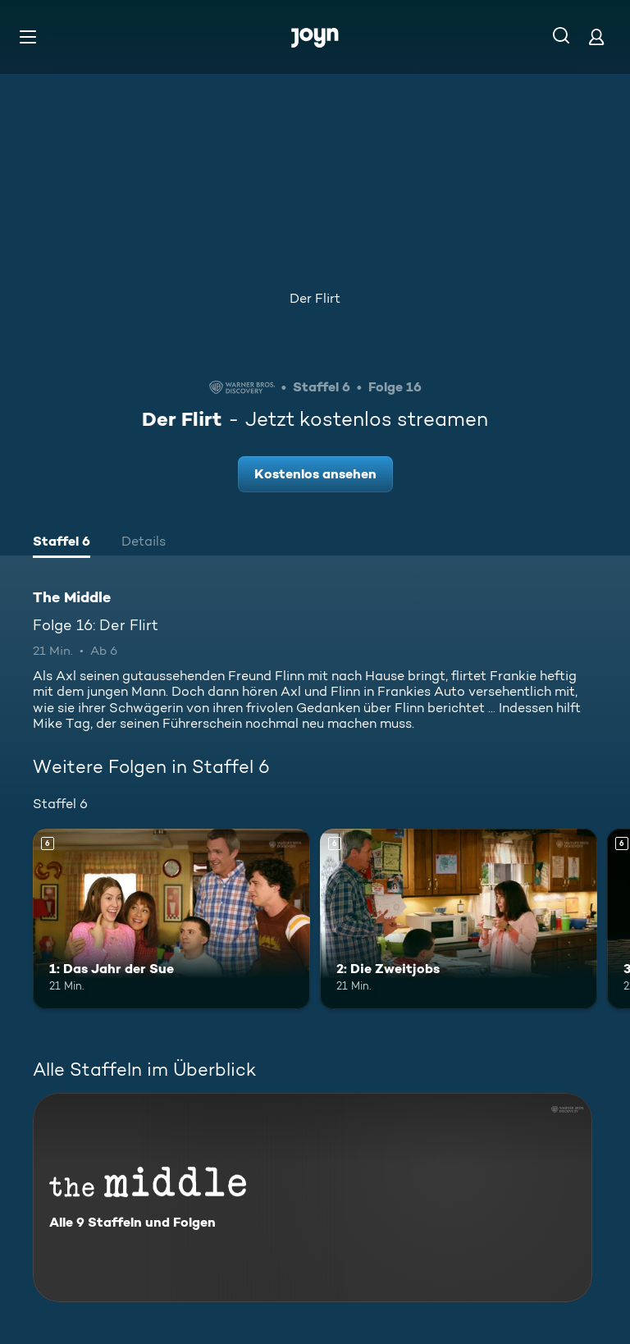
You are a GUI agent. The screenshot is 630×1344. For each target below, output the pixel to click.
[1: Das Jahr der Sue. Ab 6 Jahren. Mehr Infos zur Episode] (171, 919)
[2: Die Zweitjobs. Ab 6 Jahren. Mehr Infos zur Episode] (458, 919)
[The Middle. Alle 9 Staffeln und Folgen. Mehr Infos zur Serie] (312, 1197)
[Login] (596, 36)
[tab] (62, 543)
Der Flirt (315, 298)
